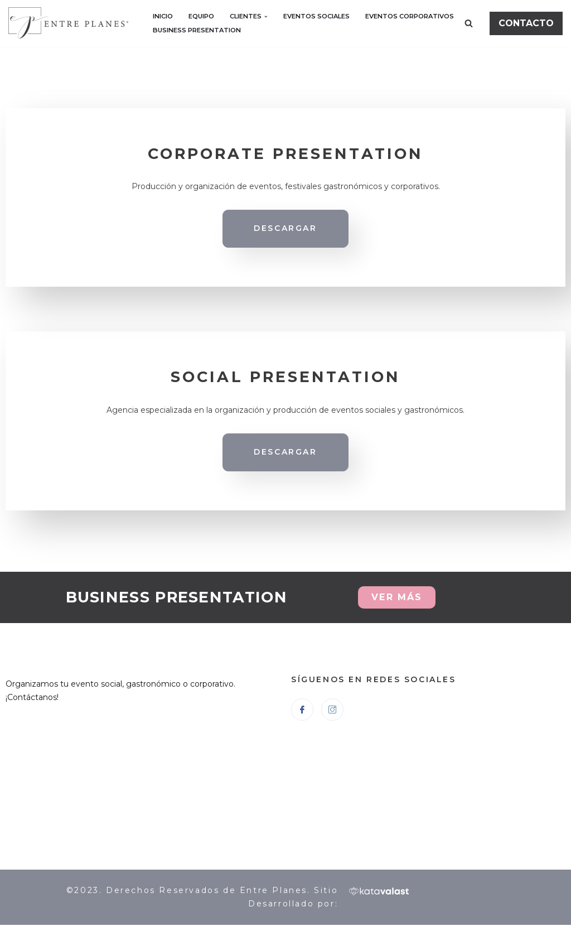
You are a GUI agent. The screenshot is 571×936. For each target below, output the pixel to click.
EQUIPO (201, 16)
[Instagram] (332, 709)
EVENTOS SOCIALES (316, 16)
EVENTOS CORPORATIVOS (409, 16)
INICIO (163, 16)
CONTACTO (526, 23)
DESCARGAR (285, 228)
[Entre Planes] (71, 22)
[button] (266, 16)
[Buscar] (468, 23)
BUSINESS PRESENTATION (197, 30)
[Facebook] (302, 709)
